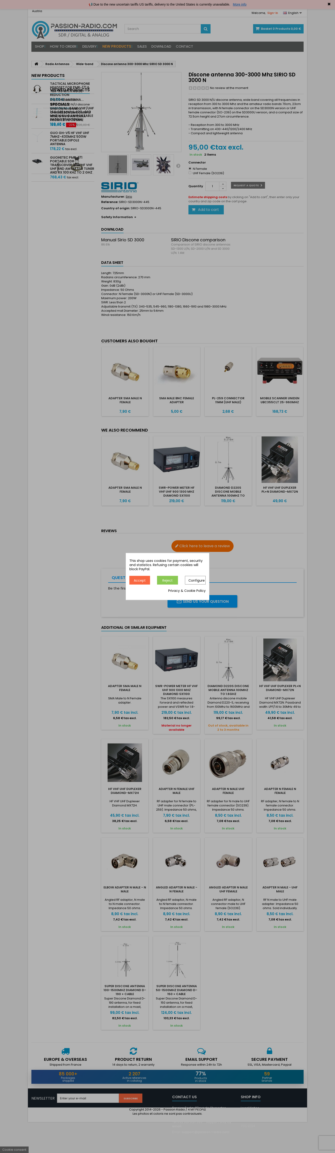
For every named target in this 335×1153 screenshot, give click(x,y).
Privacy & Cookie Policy (187, 591)
